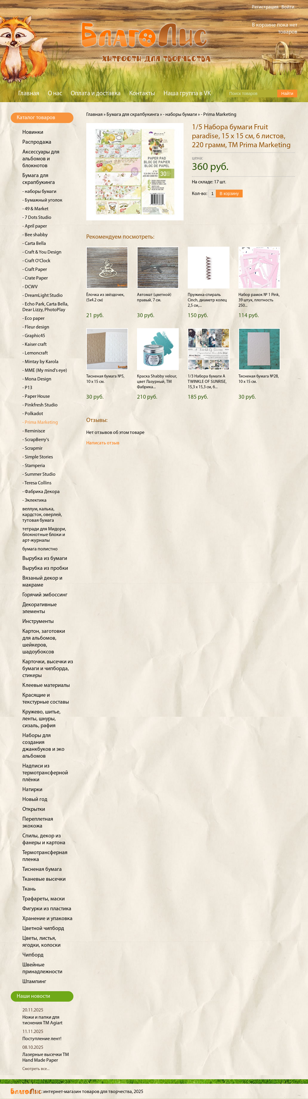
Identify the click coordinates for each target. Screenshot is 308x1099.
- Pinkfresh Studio (40, 405)
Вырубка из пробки (45, 568)
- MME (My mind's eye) (44, 370)
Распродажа (36, 142)
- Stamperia (33, 465)
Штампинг (34, 982)
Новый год (34, 799)
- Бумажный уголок (42, 200)
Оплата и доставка (96, 93)
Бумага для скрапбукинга (133, 114)
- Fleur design (35, 327)
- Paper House (36, 396)
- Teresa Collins (36, 483)
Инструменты (38, 621)
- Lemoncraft (35, 353)
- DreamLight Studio (42, 295)
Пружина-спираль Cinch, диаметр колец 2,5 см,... (207, 300)
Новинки (32, 132)
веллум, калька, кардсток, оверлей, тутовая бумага (42, 515)
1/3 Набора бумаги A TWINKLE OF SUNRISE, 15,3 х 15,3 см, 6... (207, 381)
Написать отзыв (102, 443)
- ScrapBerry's (35, 440)
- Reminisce (33, 431)
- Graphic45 (33, 336)
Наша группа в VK (187, 93)
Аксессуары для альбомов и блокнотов (40, 159)
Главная (28, 93)
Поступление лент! (41, 1039)
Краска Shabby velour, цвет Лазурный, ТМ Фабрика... (157, 381)
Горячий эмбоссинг (44, 595)
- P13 (27, 388)
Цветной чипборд (43, 928)
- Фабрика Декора (41, 491)
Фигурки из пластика (46, 909)
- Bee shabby (35, 235)
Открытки (33, 809)
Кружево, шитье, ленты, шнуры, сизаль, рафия (41, 719)
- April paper (34, 226)
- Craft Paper (34, 269)
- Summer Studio (39, 474)
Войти (287, 7)
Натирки (32, 790)
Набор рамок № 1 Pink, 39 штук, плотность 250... (259, 300)
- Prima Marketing (40, 422)
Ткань (29, 889)
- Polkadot (32, 414)
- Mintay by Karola (40, 362)
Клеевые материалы (46, 685)
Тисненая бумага (42, 869)
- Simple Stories (37, 457)
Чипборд (33, 955)
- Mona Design (36, 379)
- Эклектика (34, 500)
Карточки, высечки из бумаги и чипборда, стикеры (47, 669)
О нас (55, 93)
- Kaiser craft (34, 344)
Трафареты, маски (43, 899)
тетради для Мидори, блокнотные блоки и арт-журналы (44, 535)
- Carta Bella (34, 243)
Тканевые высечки (44, 879)
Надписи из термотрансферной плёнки (45, 773)
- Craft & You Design (41, 252)
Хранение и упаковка (47, 919)
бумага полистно (40, 549)
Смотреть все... (36, 1069)
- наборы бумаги (39, 191)
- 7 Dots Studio (36, 217)
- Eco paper (33, 318)
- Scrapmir (32, 448)
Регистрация (265, 7)
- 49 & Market (35, 209)
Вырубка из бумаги (44, 558)
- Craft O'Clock (36, 261)
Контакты (142, 93)
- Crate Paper (35, 278)
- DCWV (30, 287)
